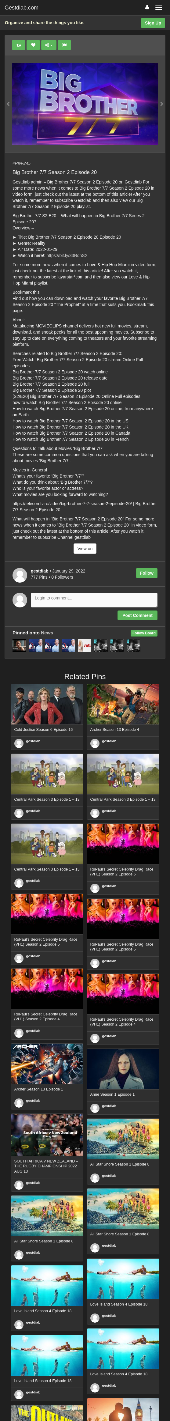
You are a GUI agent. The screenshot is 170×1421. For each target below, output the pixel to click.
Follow (147, 573)
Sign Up (153, 23)
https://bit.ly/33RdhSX (67, 255)
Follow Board (144, 633)
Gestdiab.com (21, 8)
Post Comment (137, 615)
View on (85, 548)
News (47, 632)
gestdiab (33, 741)
